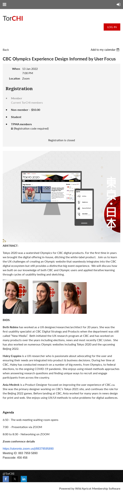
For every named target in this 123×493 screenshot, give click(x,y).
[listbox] (105, 50)
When (16, 68)
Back (6, 49)
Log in (112, 27)
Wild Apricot (83, 488)
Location (14, 78)
